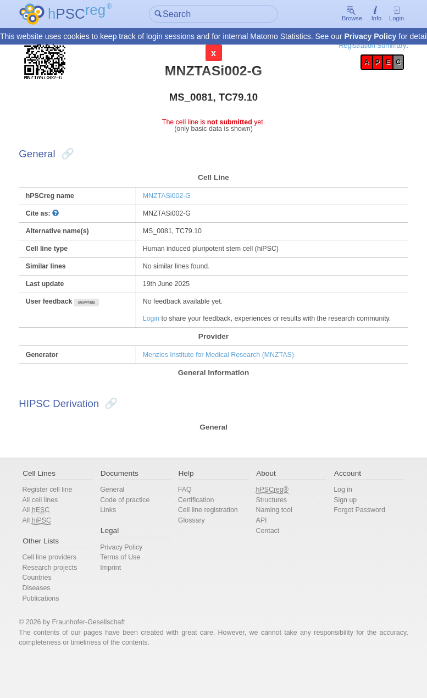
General (123, 518)
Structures (269, 529)
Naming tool (272, 540)
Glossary (195, 550)
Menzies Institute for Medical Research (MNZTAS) (228, 379)
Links (118, 540)
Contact (265, 561)
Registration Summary (354, 46)
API (258, 550)
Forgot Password (351, 540)
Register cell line (65, 518)
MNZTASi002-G (174, 203)
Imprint (121, 600)
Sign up (336, 529)
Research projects (67, 600)
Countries (54, 610)
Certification (200, 529)
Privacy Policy (370, 36)
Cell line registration (212, 540)
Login (379, 14)
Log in (333, 518)
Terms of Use (131, 589)
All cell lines (57, 529)
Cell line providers (67, 589)
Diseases (53, 621)
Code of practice (136, 529)
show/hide (106, 313)
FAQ (188, 518)
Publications (58, 632)
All (53, 540)
